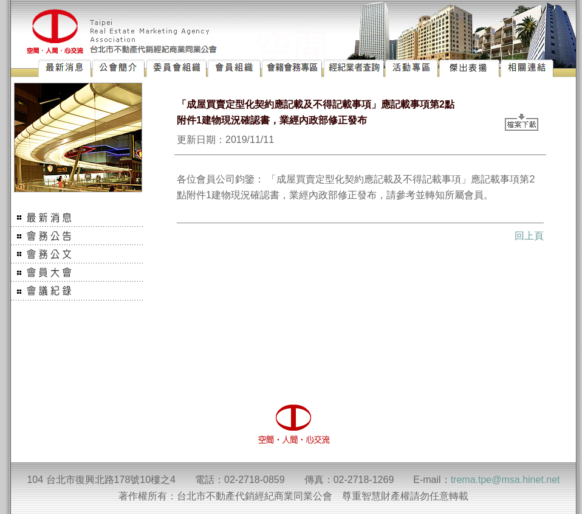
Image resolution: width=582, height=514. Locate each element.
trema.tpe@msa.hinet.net (505, 479)
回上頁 (529, 236)
